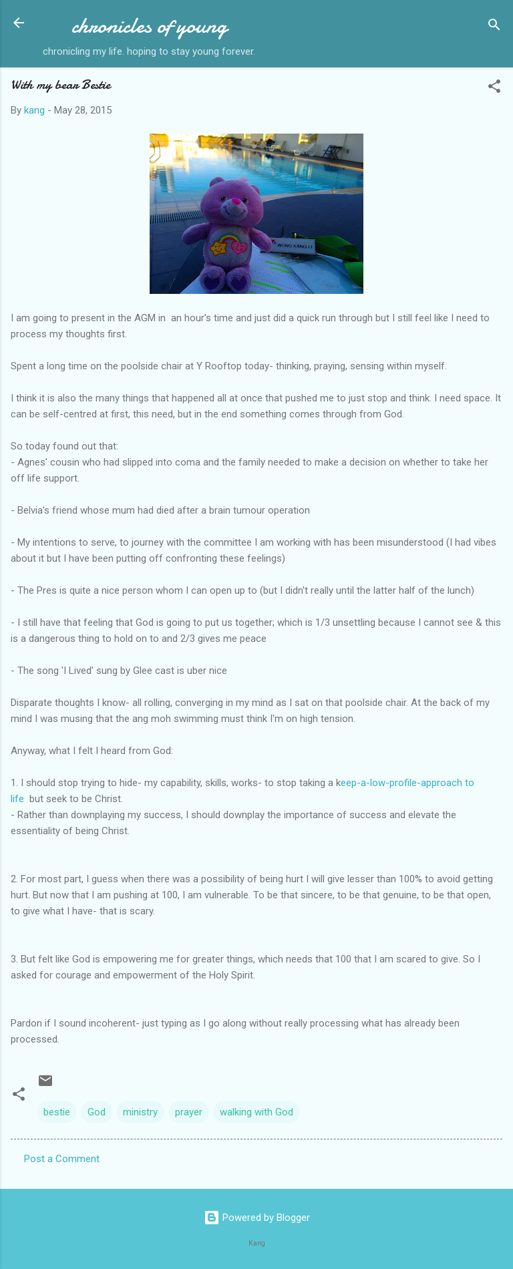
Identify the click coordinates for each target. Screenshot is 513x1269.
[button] (494, 88)
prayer (188, 1112)
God (97, 1112)
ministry (140, 1112)
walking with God (256, 1112)
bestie (56, 1112)
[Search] (494, 27)
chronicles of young (149, 26)
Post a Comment (62, 1159)
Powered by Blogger (257, 1218)
